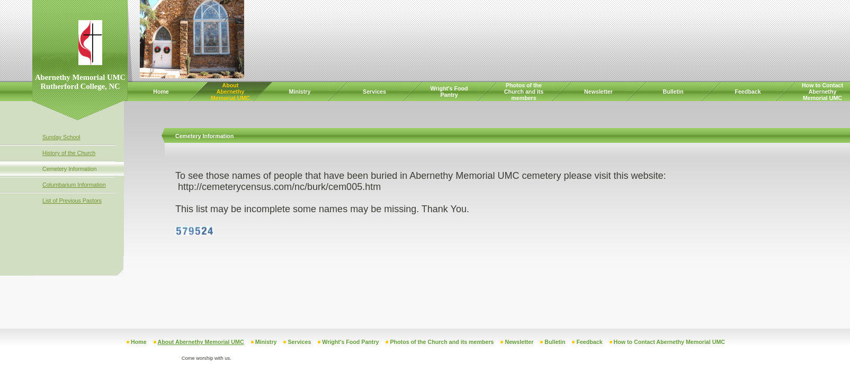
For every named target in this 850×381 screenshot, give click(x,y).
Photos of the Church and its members (524, 91)
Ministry (300, 91)
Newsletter (598, 91)
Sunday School (61, 137)
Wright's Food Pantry (449, 91)
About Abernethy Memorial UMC (230, 91)
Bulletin (673, 91)
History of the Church (68, 153)
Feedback (747, 91)
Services (374, 91)
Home (161, 91)
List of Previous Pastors (72, 200)
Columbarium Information (74, 185)
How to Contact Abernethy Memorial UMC (822, 91)
